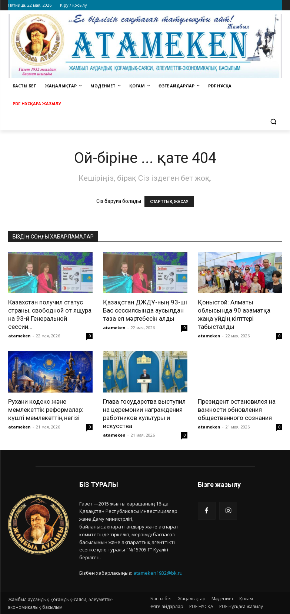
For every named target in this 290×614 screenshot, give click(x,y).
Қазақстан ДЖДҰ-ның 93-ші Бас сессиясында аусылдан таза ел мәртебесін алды (145, 310)
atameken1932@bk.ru (158, 573)
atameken (19, 335)
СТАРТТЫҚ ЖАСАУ (169, 201)
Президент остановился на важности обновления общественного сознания (237, 409)
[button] (273, 121)
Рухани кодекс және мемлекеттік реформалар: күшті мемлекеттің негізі (45, 409)
